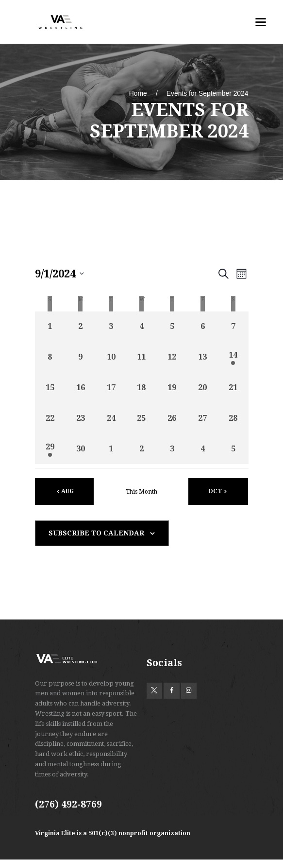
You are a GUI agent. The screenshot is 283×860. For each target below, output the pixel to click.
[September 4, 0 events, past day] (141, 326)
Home (138, 93)
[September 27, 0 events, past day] (202, 418)
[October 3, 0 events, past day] (172, 448)
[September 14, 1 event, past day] (233, 357)
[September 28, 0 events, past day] (233, 418)
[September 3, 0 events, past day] (111, 326)
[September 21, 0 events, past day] (233, 388)
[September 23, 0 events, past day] (80, 418)
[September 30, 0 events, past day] (80, 448)
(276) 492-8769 (68, 804)
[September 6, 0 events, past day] (202, 326)
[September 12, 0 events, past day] (172, 357)
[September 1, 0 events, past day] (50, 326)
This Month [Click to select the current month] (141, 491)
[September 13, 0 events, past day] (202, 357)
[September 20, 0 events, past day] (202, 388)
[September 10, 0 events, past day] (111, 357)
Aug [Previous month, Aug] (67, 491)
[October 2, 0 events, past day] (141, 448)
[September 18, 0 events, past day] (141, 388)
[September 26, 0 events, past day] (172, 418)
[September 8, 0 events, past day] (50, 357)
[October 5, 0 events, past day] (233, 448)
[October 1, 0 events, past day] (111, 448)
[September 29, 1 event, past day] (50, 448)
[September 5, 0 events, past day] (172, 326)
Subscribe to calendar (96, 533)
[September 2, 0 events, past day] (80, 326)
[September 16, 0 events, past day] (80, 388)
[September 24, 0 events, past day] (111, 418)
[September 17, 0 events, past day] (111, 388)
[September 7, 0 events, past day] (233, 326)
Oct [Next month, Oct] (215, 491)
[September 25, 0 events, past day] (141, 418)
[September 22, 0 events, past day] (50, 418)
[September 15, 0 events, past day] (50, 388)
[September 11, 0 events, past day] (141, 357)
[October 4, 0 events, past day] (202, 448)
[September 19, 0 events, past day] (172, 388)
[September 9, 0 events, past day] (80, 357)
